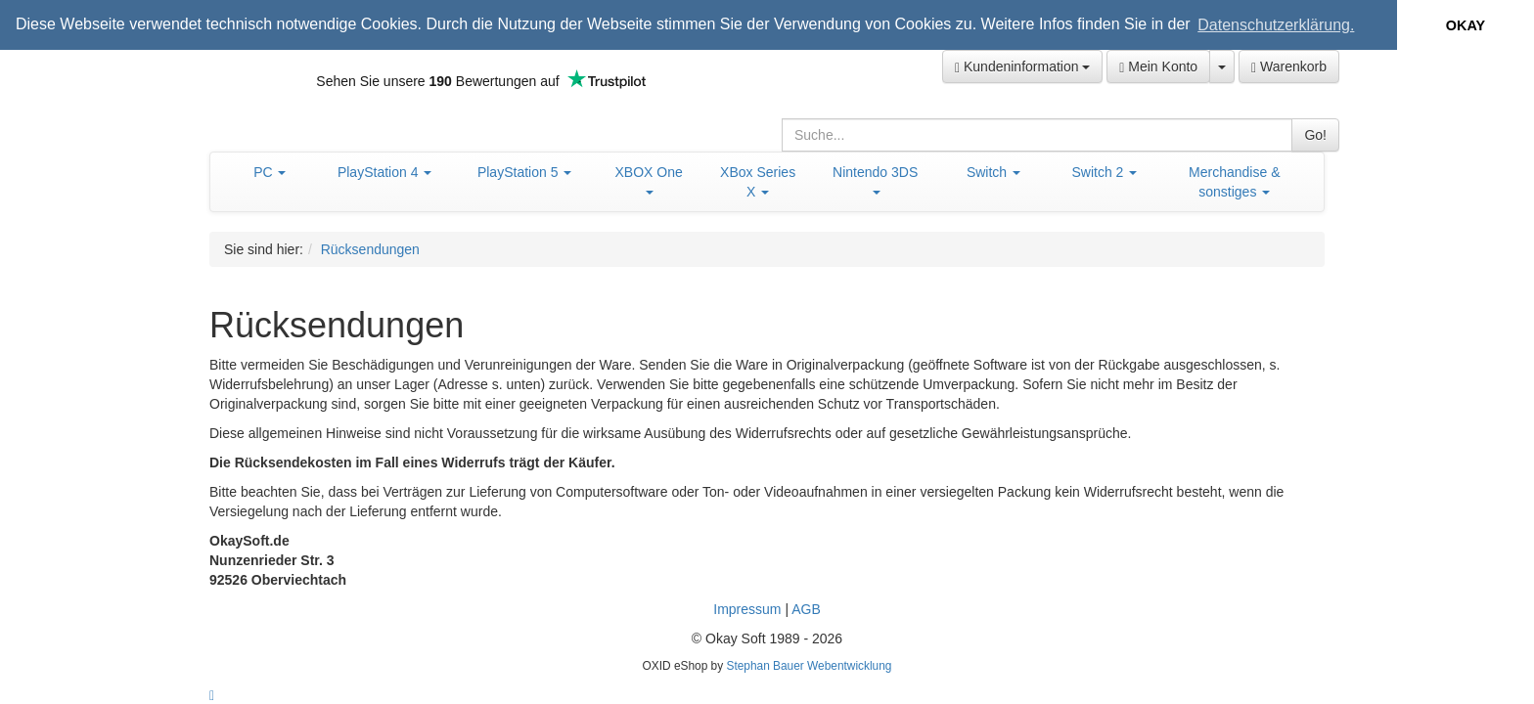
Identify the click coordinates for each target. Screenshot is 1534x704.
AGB (806, 608)
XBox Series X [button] (757, 180)
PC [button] (269, 171)
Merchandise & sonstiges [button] (1234, 180)
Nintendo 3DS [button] (875, 178)
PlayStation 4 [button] (384, 171)
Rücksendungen (370, 248)
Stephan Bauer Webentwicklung (808, 665)
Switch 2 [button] (1104, 171)
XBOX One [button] (649, 178)
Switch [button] (993, 171)
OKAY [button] (1465, 25)
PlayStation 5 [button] (524, 171)
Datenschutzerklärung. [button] (1275, 25)
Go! (1315, 134)
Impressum (747, 608)
